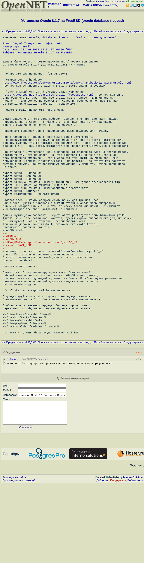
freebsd (64, 38)
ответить (43, 434)
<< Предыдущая (12, 31)
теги (114, 5)
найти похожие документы (96, 38)
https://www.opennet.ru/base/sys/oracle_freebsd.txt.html (48, 109)
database (49, 38)
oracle (34, 38)
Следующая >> (133, 31)
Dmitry (13, 434)
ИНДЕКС (30, 31)
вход (108, 1)
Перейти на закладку (107, 31)
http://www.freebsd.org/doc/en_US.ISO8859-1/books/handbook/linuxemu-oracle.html (67, 94)
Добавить (103, 559)
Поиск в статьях (48, 31)
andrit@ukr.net (49, 45)
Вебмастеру (135, 559)
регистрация (118, 1)
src (61, 31)
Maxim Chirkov (133, 556)
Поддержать (118, 559)
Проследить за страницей (18, 559)
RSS (138, 427)
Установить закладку (77, 31)
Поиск (107, 5)
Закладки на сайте (14, 556)
